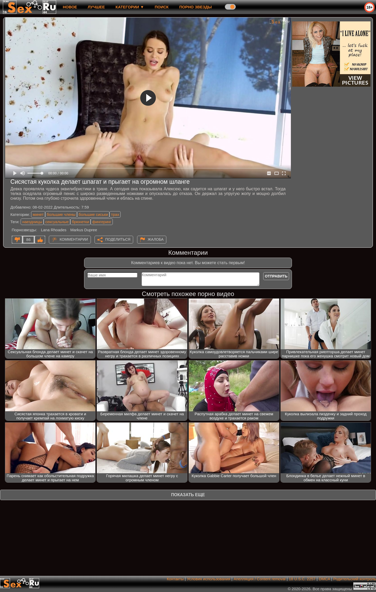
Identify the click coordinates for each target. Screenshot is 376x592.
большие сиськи (93, 214)
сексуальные (57, 222)
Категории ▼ (130, 7)
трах (115, 214)
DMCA (324, 579)
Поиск (162, 7)
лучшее (96, 7)
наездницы (32, 222)
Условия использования (209, 579)
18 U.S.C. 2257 (302, 579)
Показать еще (188, 495)
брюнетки (80, 222)
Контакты (175, 579)
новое (70, 7)
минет (38, 214)
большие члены (61, 214)
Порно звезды (195, 7)
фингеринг (101, 222)
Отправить (276, 276)
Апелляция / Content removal (259, 579)
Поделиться (117, 239)
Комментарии (74, 239)
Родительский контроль (354, 579)
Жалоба (156, 239)
